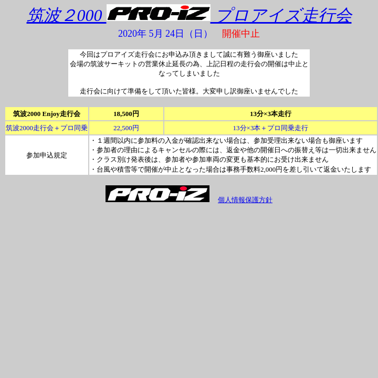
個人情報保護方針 (245, 200)
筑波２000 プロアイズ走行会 (189, 15)
